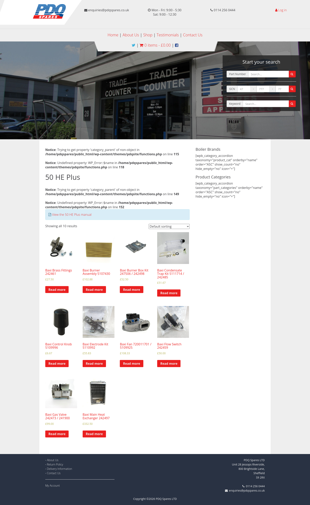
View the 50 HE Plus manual (72, 214)
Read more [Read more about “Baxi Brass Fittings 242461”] (56, 289)
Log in (282, 10)
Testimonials (168, 35)
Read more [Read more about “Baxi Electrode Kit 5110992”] (94, 363)
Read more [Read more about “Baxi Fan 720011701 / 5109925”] (131, 363)
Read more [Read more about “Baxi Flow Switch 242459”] (168, 363)
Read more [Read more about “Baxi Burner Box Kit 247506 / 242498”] (131, 289)
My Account (52, 485)
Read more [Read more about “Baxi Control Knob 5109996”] (56, 363)
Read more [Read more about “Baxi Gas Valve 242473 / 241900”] (56, 434)
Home (113, 35)
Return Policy (55, 464)
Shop (147, 35)
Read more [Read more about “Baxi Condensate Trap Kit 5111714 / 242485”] (168, 293)
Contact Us (192, 35)
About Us (131, 35)
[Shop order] (169, 226)
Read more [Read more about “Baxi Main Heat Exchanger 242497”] (94, 434)
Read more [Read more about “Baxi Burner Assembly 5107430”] (94, 289)
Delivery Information (59, 469)
